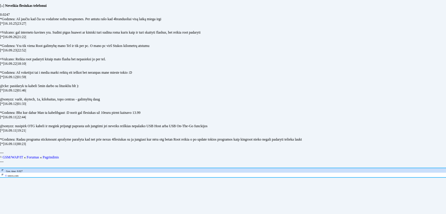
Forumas (33, 157)
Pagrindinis (51, 157)
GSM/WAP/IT (13, 157)
